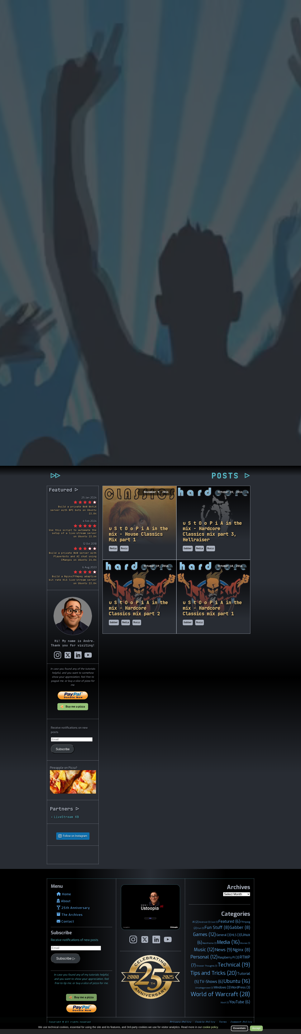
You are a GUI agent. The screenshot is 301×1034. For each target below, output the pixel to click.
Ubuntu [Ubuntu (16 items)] (236, 986)
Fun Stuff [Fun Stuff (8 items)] (216, 932)
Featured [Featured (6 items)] (229, 926)
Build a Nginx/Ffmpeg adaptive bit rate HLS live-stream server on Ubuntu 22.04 (73, 585)
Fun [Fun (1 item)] (200, 933)
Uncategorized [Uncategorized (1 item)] (204, 992)
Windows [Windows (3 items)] (222, 992)
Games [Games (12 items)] (204, 939)
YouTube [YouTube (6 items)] (239, 1006)
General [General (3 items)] (223, 940)
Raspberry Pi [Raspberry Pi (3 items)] (228, 962)
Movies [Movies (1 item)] (245, 948)
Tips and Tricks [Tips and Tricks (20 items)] (213, 977)
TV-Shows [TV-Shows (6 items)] (211, 986)
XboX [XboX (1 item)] (225, 1007)
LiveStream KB (66, 822)
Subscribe (63, 754)
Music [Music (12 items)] (204, 954)
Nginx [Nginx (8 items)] (241, 954)
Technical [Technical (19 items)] (234, 969)
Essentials (239, 1028)
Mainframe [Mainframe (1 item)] (210, 948)
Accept (256, 1028)
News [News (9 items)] (223, 954)
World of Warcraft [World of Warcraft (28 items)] (220, 999)
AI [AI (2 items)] (195, 927)
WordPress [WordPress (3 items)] (240, 992)
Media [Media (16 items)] (228, 947)
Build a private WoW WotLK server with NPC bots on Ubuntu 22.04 (73, 515)
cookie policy (210, 1027)
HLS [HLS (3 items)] (236, 940)
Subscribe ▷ (65, 963)
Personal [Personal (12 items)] (204, 962)
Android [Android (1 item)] (204, 927)
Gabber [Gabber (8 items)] (240, 932)
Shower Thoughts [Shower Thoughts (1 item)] (206, 970)
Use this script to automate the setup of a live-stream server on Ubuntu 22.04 (73, 538)
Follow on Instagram (75, 840)
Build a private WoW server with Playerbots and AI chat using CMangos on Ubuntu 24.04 (73, 561)
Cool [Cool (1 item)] (214, 927)
